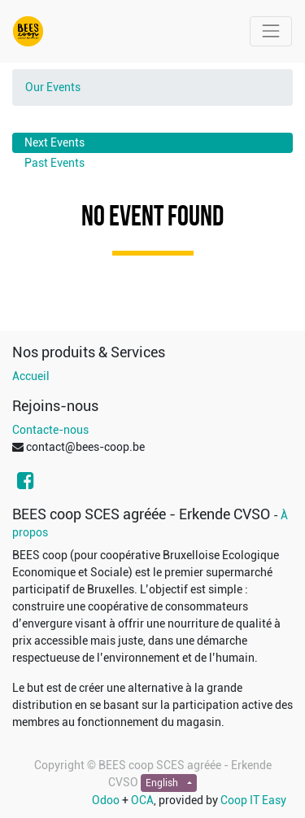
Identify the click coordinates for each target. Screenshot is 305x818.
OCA (142, 800)
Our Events (53, 87)
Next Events (54, 142)
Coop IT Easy (253, 800)
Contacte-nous (50, 429)
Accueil (31, 376)
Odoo (106, 800)
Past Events (54, 162)
